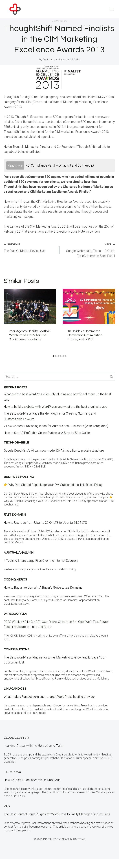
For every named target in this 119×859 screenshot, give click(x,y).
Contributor (49, 59)
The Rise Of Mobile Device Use (30, 247)
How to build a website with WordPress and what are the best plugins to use (55, 406)
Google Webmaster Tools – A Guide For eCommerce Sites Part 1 (89, 250)
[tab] (53, 356)
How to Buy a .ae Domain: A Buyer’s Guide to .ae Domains (44, 587)
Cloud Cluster (16, 737)
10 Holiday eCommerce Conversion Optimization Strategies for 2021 (85, 335)
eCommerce (59, 21)
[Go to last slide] (8, 321)
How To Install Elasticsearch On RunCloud (32, 780)
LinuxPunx (12, 772)
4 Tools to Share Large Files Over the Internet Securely (41, 560)
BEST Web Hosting (19, 476)
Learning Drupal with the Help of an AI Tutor (34, 746)
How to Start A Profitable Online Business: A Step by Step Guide (47, 433)
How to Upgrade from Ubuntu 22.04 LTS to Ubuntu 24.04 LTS (45, 522)
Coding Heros (15, 579)
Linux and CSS (15, 688)
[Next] (111, 321)
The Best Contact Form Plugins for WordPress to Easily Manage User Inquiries (57, 814)
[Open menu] (111, 9)
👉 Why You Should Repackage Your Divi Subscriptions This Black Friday (53, 485)
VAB (7, 806)
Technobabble (16, 442)
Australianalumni (19, 552)
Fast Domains (15, 514)
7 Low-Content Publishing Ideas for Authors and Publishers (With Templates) (56, 426)
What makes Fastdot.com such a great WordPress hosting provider (49, 697)
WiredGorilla (15, 613)
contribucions (16, 649)
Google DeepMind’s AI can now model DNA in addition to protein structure (54, 450)
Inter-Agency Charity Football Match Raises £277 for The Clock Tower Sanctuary (29, 335)
